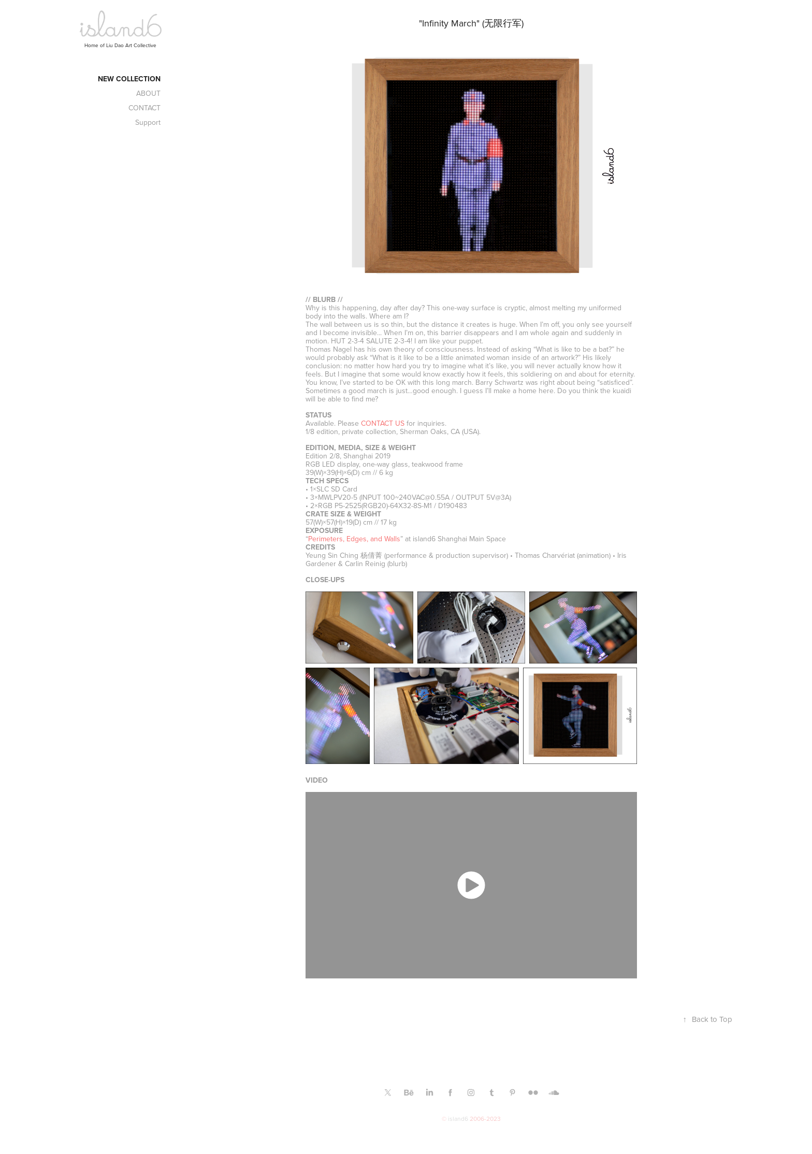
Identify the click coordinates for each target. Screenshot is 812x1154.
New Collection (129, 79)
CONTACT (144, 108)
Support (148, 122)
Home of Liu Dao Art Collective (120, 45)
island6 (458, 1118)
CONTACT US (382, 423)
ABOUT (148, 93)
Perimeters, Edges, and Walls (354, 538)
